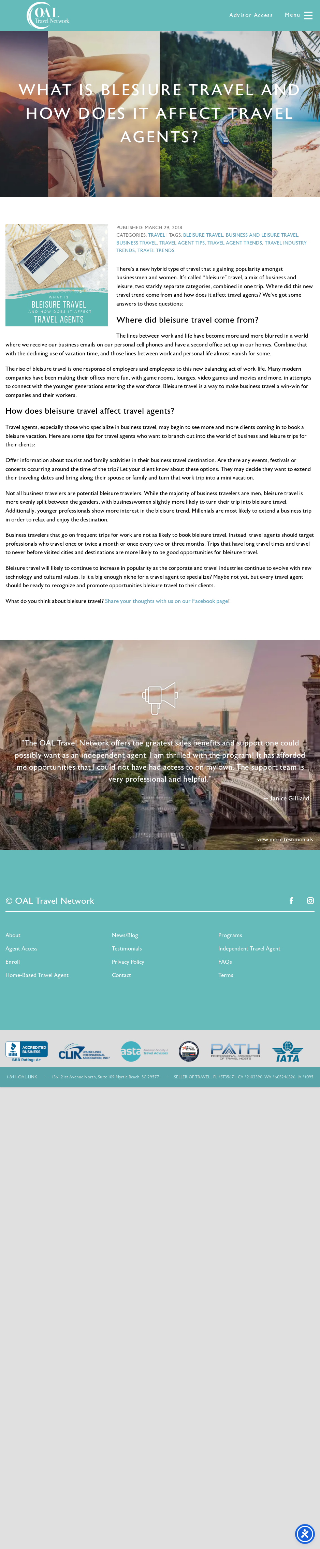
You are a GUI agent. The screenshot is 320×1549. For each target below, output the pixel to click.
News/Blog (125, 935)
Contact (121, 975)
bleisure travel (203, 235)
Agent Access (21, 948)
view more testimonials (285, 839)
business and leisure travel (262, 235)
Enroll (12, 962)
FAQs (225, 962)
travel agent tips (182, 243)
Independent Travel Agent (249, 948)
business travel (136, 243)
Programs (230, 935)
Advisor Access (251, 15)
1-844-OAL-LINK (21, 1077)
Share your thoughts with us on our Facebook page (166, 601)
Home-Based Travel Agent (37, 975)
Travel (156, 235)
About (12, 935)
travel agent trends (234, 243)
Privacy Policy (128, 962)
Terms (225, 975)
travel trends (155, 250)
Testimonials (127, 948)
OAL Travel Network (48, 15)
